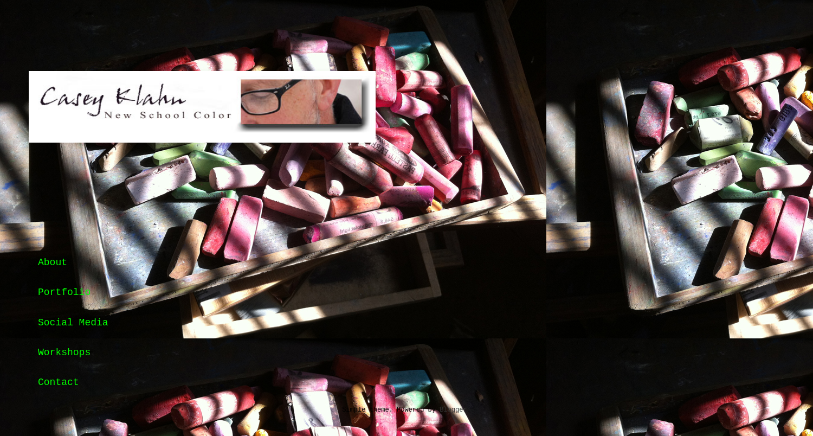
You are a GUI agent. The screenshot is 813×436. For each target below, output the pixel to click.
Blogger (453, 410)
